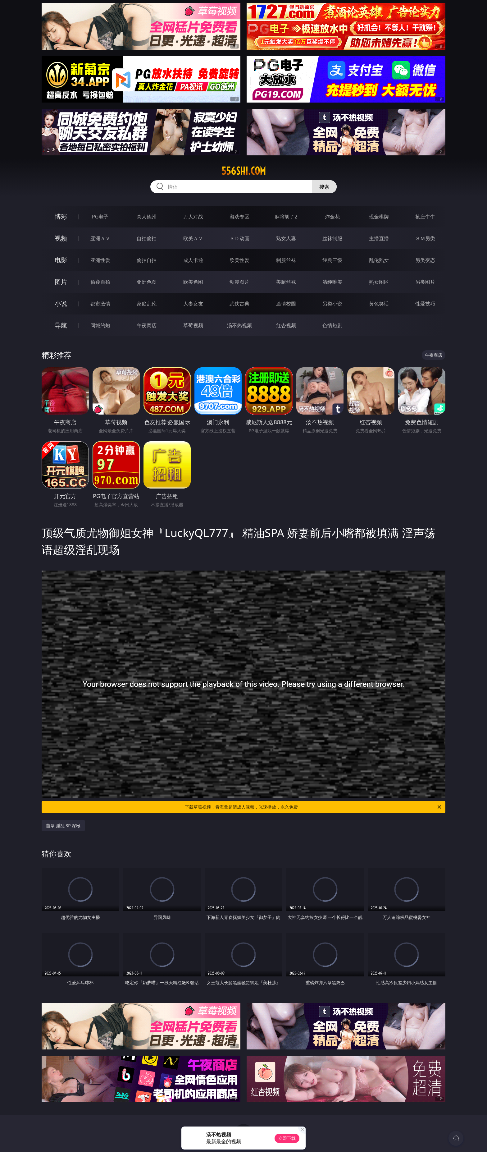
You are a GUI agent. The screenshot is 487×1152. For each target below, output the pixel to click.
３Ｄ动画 (239, 238)
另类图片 (425, 281)
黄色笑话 (379, 303)
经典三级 (332, 260)
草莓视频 (193, 325)
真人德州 (147, 216)
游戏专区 (239, 216)
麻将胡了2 (286, 216)
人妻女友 (193, 303)
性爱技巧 (425, 303)
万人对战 (193, 216)
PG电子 (100, 216)
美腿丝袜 (286, 281)
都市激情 (100, 303)
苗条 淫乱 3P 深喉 (63, 825)
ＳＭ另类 (425, 238)
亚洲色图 (147, 281)
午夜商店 (147, 325)
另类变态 (425, 260)
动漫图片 (239, 281)
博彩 (61, 216)
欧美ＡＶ (193, 238)
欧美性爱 (239, 260)
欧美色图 (193, 281)
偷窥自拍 (100, 281)
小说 (61, 303)
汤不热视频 (239, 325)
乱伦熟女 (379, 260)
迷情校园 (286, 303)
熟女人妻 (286, 238)
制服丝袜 (286, 260)
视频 (61, 238)
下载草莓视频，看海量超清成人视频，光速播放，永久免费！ (313, 807)
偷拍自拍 (147, 260)
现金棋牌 (379, 216)
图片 (61, 282)
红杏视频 (286, 325)
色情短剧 (332, 325)
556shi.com (243, 171)
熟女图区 (379, 281)
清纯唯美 (332, 281)
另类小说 (332, 303)
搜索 (324, 186)
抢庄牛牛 (425, 216)
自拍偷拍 (147, 238)
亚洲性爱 (100, 260)
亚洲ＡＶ (100, 238)
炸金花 (332, 216)
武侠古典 (239, 303)
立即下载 (287, 1138)
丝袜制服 (332, 238)
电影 (61, 260)
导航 (61, 325)
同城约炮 (100, 325)
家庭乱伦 (147, 303)
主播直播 (379, 238)
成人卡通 (193, 260)
